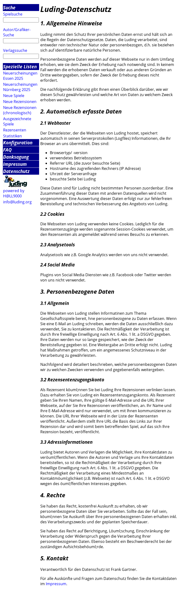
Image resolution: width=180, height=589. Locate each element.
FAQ (7, 149)
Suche (9, 7)
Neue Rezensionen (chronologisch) (19, 110)
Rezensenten (14, 130)
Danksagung (16, 157)
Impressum (15, 164)
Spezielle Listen (20, 66)
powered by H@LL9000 (13, 193)
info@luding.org (17, 202)
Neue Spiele (13, 95)
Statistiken (12, 136)
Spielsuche (12, 14)
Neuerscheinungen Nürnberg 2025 (20, 87)
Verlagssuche (15, 50)
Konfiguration (17, 142)
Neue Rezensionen (19, 101)
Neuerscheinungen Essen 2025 (20, 75)
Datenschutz (16, 171)
